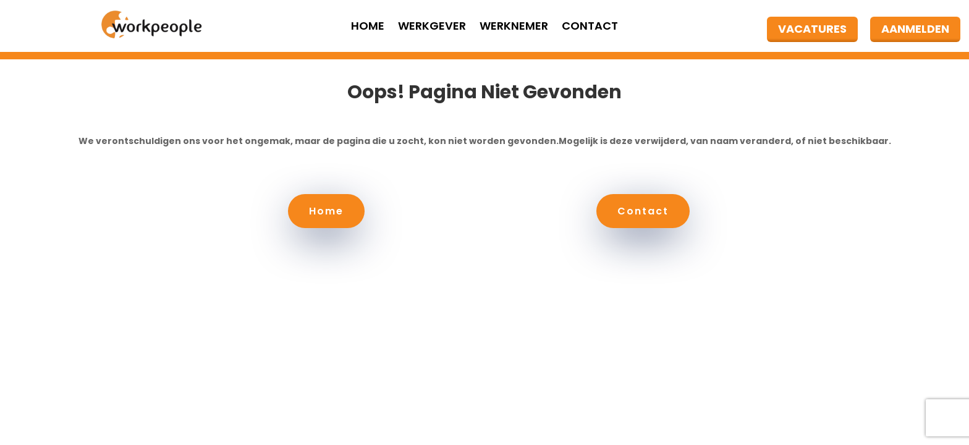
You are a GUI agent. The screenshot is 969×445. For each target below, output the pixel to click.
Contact (590, 27)
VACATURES (812, 28)
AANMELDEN (915, 28)
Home (367, 27)
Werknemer (514, 27)
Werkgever (432, 27)
